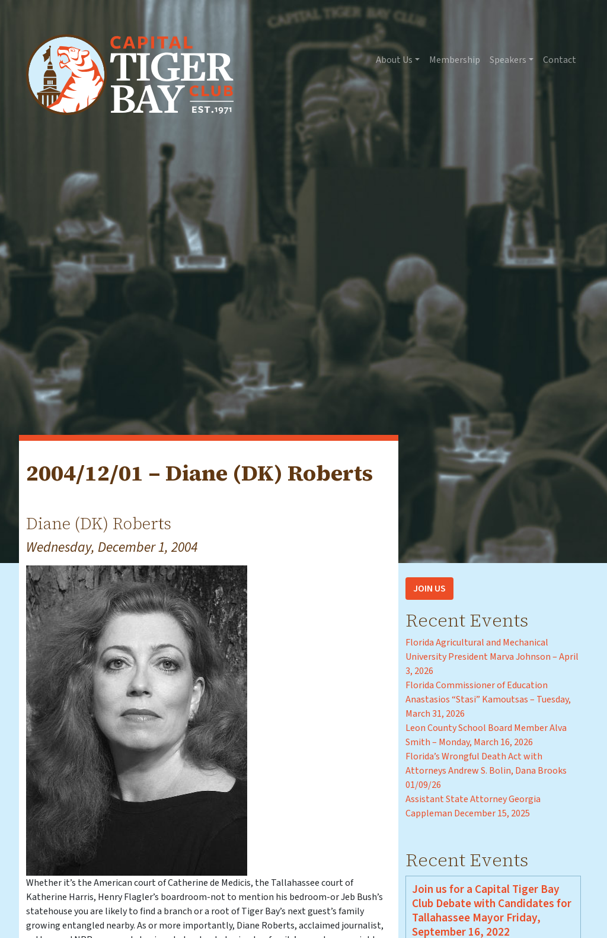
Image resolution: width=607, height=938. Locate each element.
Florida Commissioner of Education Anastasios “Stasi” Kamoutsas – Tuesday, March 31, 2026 (488, 699)
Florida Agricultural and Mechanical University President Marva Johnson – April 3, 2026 (492, 657)
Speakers (508, 59)
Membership (454, 59)
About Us (394, 59)
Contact (559, 59)
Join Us (429, 588)
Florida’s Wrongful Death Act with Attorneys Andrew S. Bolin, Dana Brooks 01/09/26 (486, 770)
